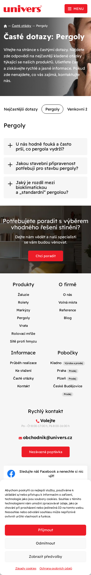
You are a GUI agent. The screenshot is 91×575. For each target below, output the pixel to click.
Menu (79, 9)
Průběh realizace (23, 363)
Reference (67, 310)
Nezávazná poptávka (45, 452)
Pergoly (52, 109)
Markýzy (23, 310)
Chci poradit (46, 256)
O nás (67, 294)
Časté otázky (21, 26)
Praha (61, 370)
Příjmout (45, 530)
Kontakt (23, 386)
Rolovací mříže (23, 333)
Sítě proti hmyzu (23, 341)
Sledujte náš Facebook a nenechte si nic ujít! (45, 473)
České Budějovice (67, 386)
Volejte (47, 420)
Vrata (23, 325)
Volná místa (67, 302)
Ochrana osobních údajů (56, 568)
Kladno (56, 363)
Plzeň (61, 378)
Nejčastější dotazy (21, 109)
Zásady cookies (25, 568)
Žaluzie (23, 294)
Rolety (23, 302)
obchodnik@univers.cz (47, 437)
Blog (68, 318)
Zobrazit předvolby (45, 556)
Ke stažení (23, 370)
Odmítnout (45, 543)
